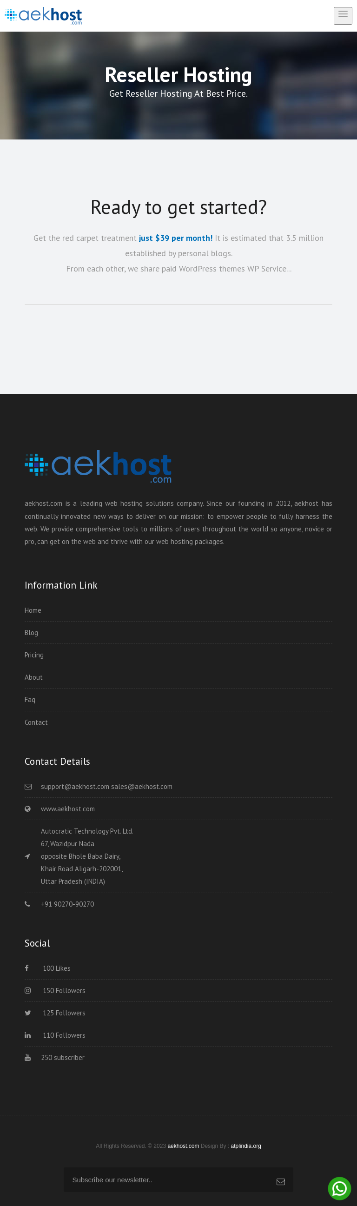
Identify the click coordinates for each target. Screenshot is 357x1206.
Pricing (34, 654)
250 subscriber (55, 1057)
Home (33, 610)
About (34, 677)
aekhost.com (183, 1146)
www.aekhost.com (60, 808)
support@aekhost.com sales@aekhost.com (98, 786)
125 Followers (55, 1012)
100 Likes (48, 968)
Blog (31, 632)
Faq (30, 699)
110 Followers (55, 1035)
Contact (36, 722)
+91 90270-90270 (59, 904)
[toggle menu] (343, 16)
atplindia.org (246, 1146)
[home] (43, 15)
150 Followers (55, 990)
